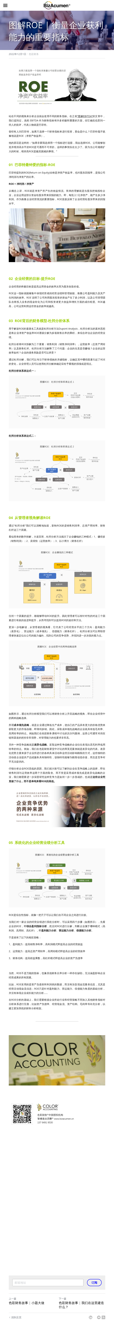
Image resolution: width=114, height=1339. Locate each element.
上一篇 (12, 1298)
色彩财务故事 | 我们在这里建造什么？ (81, 1305)
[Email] (99, 1317)
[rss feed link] (103, 1317)
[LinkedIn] (90, 1317)
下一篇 (62, 1298)
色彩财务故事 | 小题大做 (26, 1303)
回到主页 (15, 1317)
